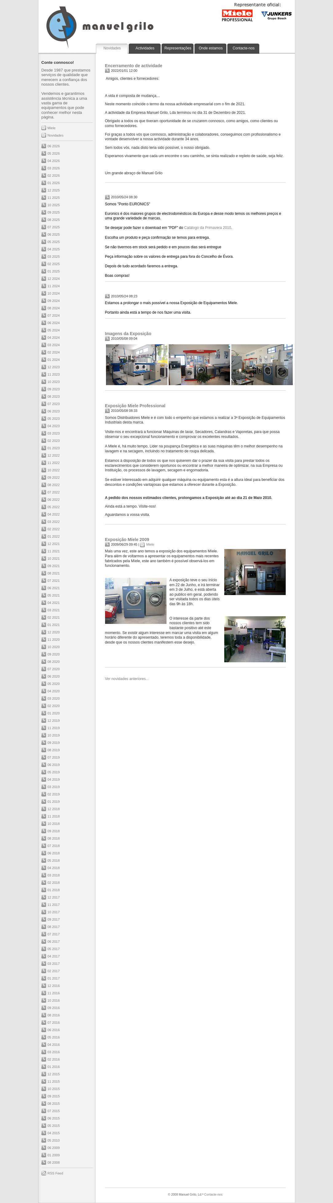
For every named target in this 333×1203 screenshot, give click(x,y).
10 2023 (54, 382)
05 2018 (54, 860)
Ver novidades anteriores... (127, 679)
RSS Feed (55, 1173)
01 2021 (54, 625)
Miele (52, 128)
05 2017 (54, 949)
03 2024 (54, 345)
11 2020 (54, 639)
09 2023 (54, 389)
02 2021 (54, 617)
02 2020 (54, 706)
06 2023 (54, 411)
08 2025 (54, 220)
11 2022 (54, 463)
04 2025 (54, 249)
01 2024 (54, 360)
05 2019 (54, 772)
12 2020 (54, 632)
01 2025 (54, 271)
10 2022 (54, 470)
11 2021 (54, 551)
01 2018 (54, 890)
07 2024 (54, 315)
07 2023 (54, 404)
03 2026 (54, 168)
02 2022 (54, 529)
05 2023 (54, 418)
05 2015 (54, 1126)
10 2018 (54, 824)
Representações (177, 48)
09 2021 (54, 566)
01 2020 (54, 713)
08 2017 (54, 927)
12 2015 (54, 1074)
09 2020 (54, 654)
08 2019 (54, 750)
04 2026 (54, 161)
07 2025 (54, 227)
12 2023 (54, 367)
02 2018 (54, 882)
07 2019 (54, 757)
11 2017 (54, 905)
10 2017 (54, 912)
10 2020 (54, 647)
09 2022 (54, 477)
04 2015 (54, 1133)
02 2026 (54, 175)
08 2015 (54, 1103)
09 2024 (54, 301)
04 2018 (54, 868)
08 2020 (54, 661)
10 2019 (54, 735)
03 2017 (54, 963)
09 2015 (54, 1096)
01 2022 (54, 536)
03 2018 (54, 875)
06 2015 (54, 1118)
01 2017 (54, 978)
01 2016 (54, 1067)
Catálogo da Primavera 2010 (207, 228)
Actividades (144, 48)
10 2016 (54, 1000)
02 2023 (54, 441)
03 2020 (54, 698)
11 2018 (54, 816)
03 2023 (54, 433)
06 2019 (54, 765)
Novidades (112, 48)
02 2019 (54, 794)
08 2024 (54, 308)
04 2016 (54, 1044)
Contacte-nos (243, 48)
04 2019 (54, 779)
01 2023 (54, 448)
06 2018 (54, 853)
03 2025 (54, 256)
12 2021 (54, 544)
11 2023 (54, 374)
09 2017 (54, 919)
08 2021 (54, 573)
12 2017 (54, 897)
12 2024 (54, 278)
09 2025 (54, 212)
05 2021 (54, 595)
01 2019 (54, 801)
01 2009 (54, 1155)
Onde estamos (211, 48)
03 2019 (54, 787)
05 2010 (54, 1140)
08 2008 (54, 1162)
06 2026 (54, 146)
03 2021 (54, 610)
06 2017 (54, 941)
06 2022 (54, 499)
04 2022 (54, 514)
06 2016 (54, 1030)
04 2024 (54, 337)
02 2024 (54, 352)
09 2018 (54, 831)
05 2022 (54, 507)
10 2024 (54, 293)
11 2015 (54, 1081)
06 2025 (54, 234)
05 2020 (54, 684)
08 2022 (54, 485)
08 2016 (54, 1015)
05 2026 (54, 153)
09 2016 (54, 1008)
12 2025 (54, 190)
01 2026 (54, 183)
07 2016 (54, 1022)
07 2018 (54, 846)
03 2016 (54, 1052)
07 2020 (54, 669)
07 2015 (54, 1111)
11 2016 (54, 993)
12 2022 (54, 455)
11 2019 (54, 728)
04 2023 (54, 426)
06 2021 (54, 588)
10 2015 (54, 1089)
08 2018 (54, 838)
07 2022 (54, 492)
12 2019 (54, 720)
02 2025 (54, 264)
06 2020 (54, 676)
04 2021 (54, 603)
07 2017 (54, 934)
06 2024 (54, 323)
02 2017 (54, 971)
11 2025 (54, 197)
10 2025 (54, 205)
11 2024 (54, 286)
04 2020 (54, 691)
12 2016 (54, 986)
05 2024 (54, 330)
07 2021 (54, 580)
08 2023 (54, 396)
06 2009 (54, 1148)
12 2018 (54, 809)
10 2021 (54, 558)
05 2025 (54, 242)
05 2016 (54, 1037)
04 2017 (54, 956)
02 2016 (54, 1059)
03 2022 (54, 522)
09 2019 (54, 743)
